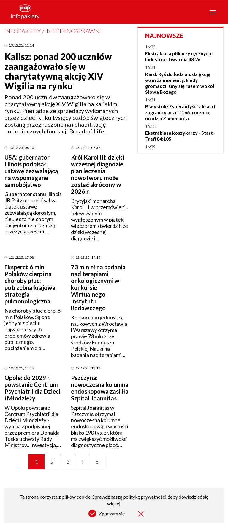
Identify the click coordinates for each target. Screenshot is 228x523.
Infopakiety (22, 30)
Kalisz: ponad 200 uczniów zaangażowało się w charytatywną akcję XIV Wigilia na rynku (58, 71)
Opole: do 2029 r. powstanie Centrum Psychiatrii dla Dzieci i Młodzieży (32, 388)
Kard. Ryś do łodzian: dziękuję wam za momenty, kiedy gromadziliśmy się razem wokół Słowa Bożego (179, 83)
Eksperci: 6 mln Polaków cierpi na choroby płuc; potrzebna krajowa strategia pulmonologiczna (30, 284)
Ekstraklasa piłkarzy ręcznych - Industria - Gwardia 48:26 (179, 56)
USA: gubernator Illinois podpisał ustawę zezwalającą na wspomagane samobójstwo (31, 171)
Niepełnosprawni (74, 30)
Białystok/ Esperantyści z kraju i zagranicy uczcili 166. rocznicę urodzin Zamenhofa (180, 112)
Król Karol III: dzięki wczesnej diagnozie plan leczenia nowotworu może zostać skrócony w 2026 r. (97, 174)
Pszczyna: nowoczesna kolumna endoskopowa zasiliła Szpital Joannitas (100, 388)
